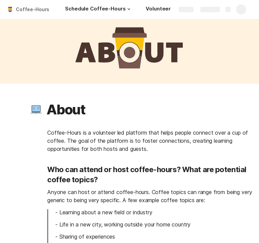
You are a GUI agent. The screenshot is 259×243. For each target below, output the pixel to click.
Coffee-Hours (32, 9)
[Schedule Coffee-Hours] (98, 9)
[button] (128, 9)
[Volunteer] (158, 9)
